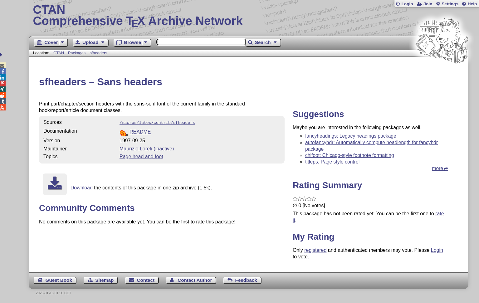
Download (82, 187)
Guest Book (59, 280)
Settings (450, 4)
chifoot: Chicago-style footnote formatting (349, 155)
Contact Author (195, 280)
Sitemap (104, 280)
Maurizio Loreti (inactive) (147, 148)
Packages (77, 53)
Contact (146, 280)
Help (472, 4)
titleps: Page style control (332, 161)
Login (407, 4)
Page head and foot (141, 156)
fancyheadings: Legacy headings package (350, 136)
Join (427, 4)
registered (315, 250)
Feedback (246, 280)
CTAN (58, 53)
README (140, 131)
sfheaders (98, 53)
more (437, 168)
